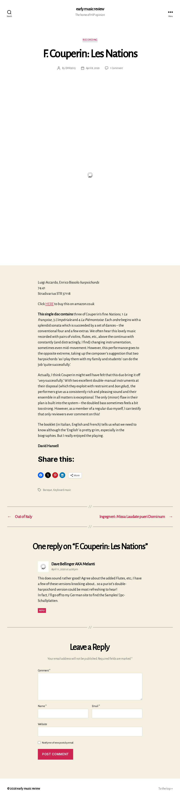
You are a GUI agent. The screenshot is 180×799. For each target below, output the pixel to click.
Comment (44, 670)
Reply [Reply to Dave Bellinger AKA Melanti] (42, 610)
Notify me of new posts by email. (58, 742)
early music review (90, 9)
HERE (49, 304)
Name (42, 706)
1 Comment (116, 68)
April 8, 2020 (93, 68)
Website (42, 724)
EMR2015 (70, 68)
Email (96, 706)
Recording (90, 39)
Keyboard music (62, 490)
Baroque (47, 490)
